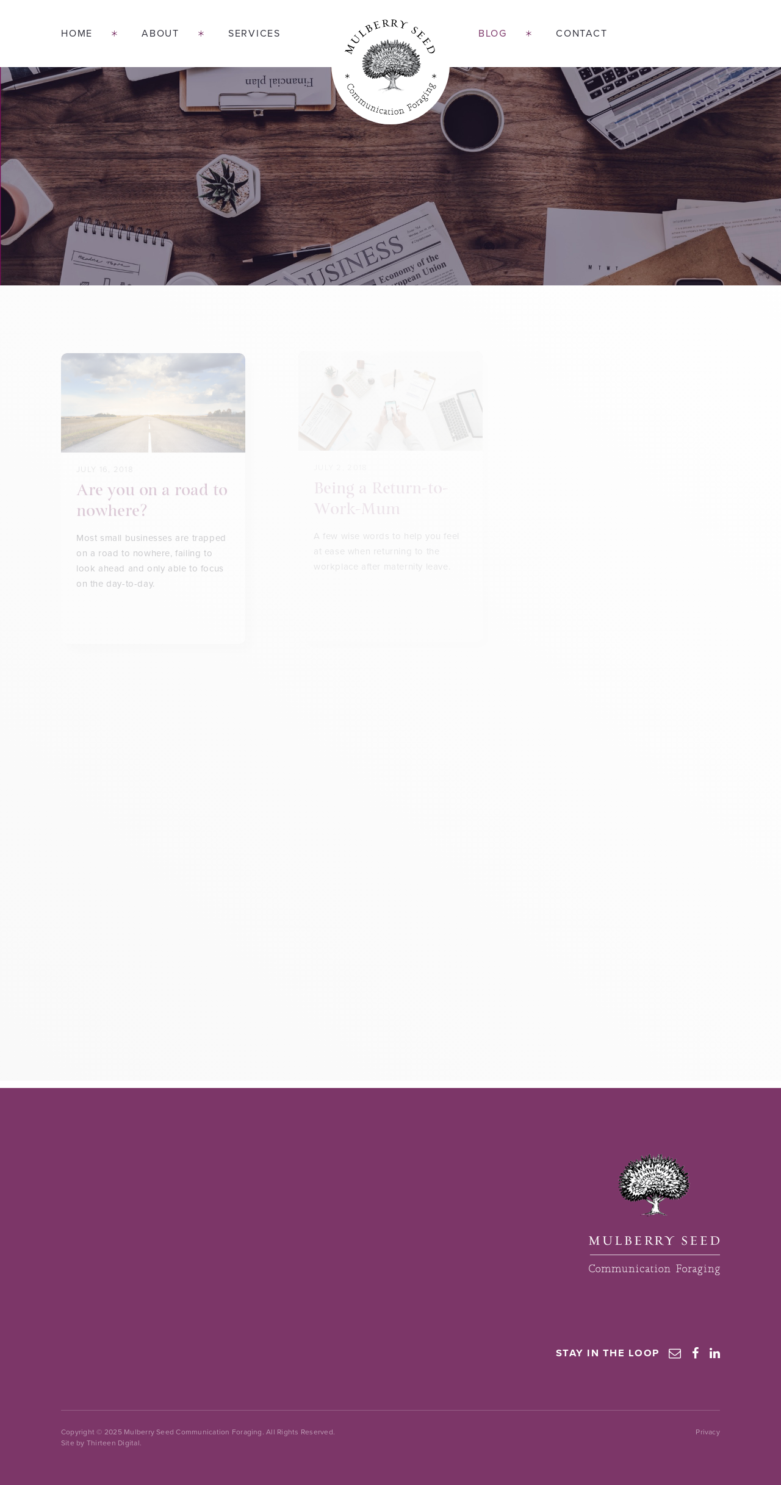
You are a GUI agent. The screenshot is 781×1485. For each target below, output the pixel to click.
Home (77, 33)
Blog (492, 33)
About (160, 33)
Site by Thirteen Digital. (101, 1443)
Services (254, 33)
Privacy (708, 1432)
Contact (581, 33)
